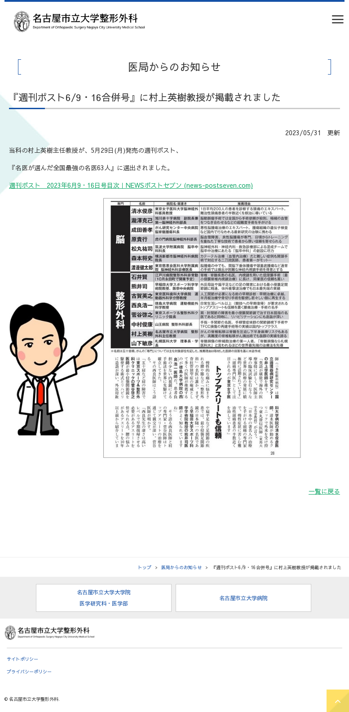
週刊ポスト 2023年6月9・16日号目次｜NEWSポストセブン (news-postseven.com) (131, 185)
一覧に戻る (324, 490)
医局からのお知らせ (181, 567)
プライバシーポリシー (29, 671)
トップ (144, 567)
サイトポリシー (22, 659)
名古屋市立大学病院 (243, 597)
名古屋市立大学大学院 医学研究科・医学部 (104, 597)
